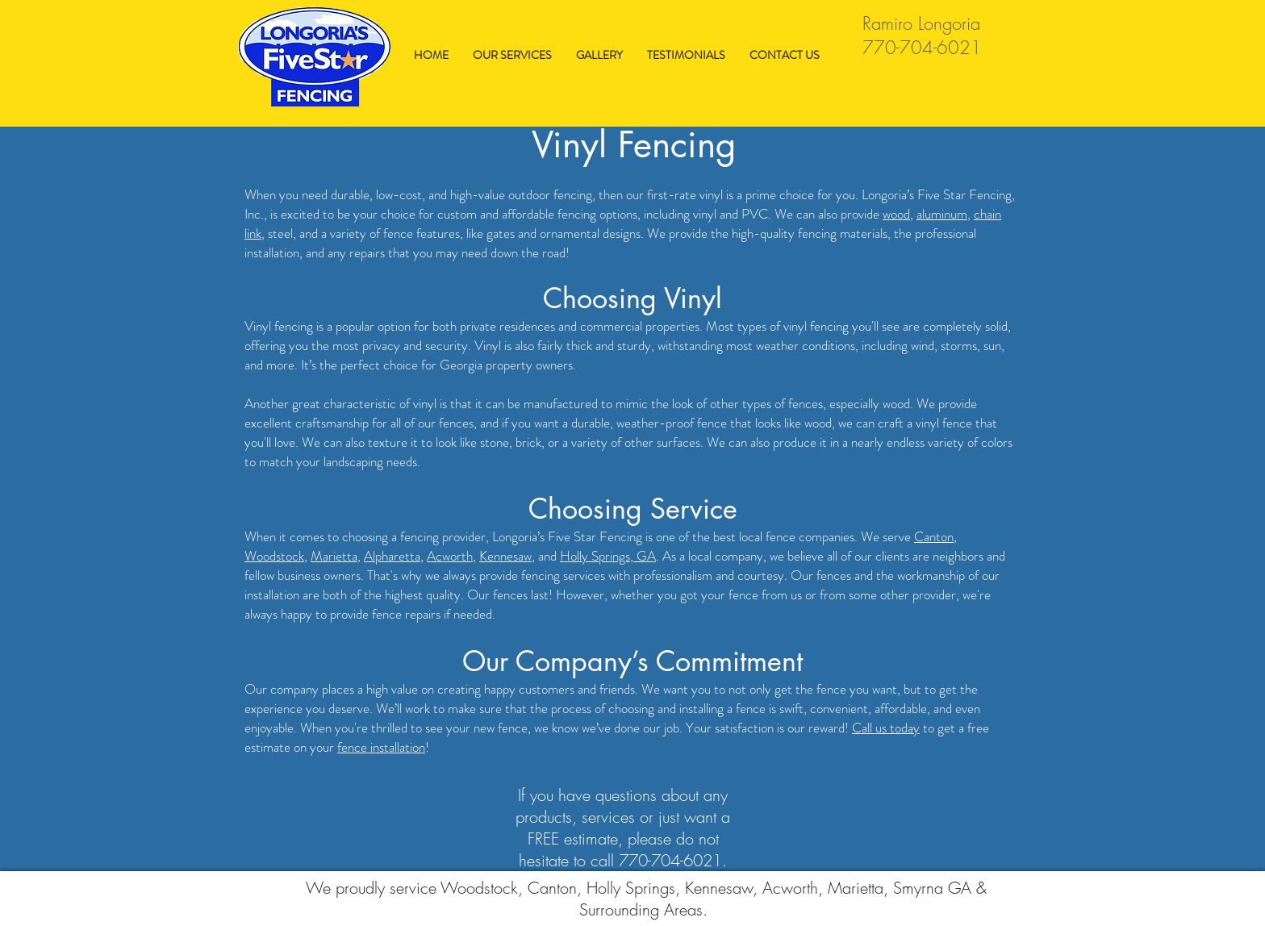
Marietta (334, 555)
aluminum (941, 213)
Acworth (450, 555)
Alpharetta (392, 555)
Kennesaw (505, 555)
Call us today (886, 727)
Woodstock (274, 555)
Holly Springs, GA (608, 555)
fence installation (381, 747)
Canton (934, 536)
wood (896, 213)
